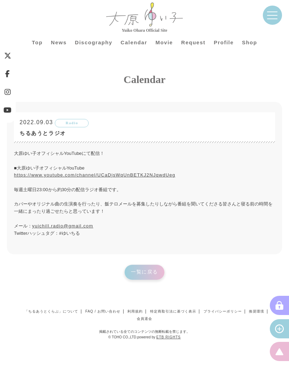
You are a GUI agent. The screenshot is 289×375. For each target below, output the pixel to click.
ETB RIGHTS (168, 337)
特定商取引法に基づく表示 (173, 311)
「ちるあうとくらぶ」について (51, 311)
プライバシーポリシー (222, 311)
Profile (224, 42)
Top (37, 42)
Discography (93, 42)
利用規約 (135, 311)
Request (193, 42)
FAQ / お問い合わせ (102, 311)
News (59, 42)
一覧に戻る (144, 272)
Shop (249, 42)
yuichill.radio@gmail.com (62, 225)
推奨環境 (256, 311)
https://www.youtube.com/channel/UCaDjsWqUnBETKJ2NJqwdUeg (94, 175)
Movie (164, 42)
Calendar (134, 42)
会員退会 (144, 319)
